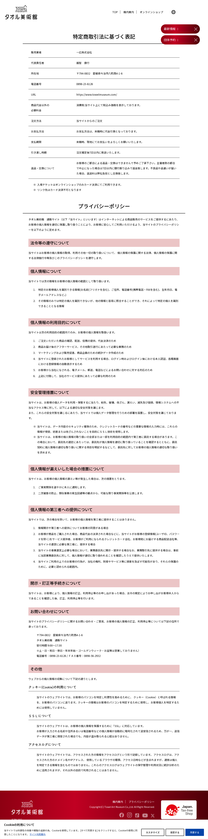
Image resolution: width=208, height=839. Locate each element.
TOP (115, 12)
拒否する (174, 832)
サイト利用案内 (38, 834)
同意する (194, 832)
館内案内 (129, 12)
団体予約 (170, 40)
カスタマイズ (153, 832)
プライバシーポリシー (142, 802)
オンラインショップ (151, 12)
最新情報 (170, 29)
